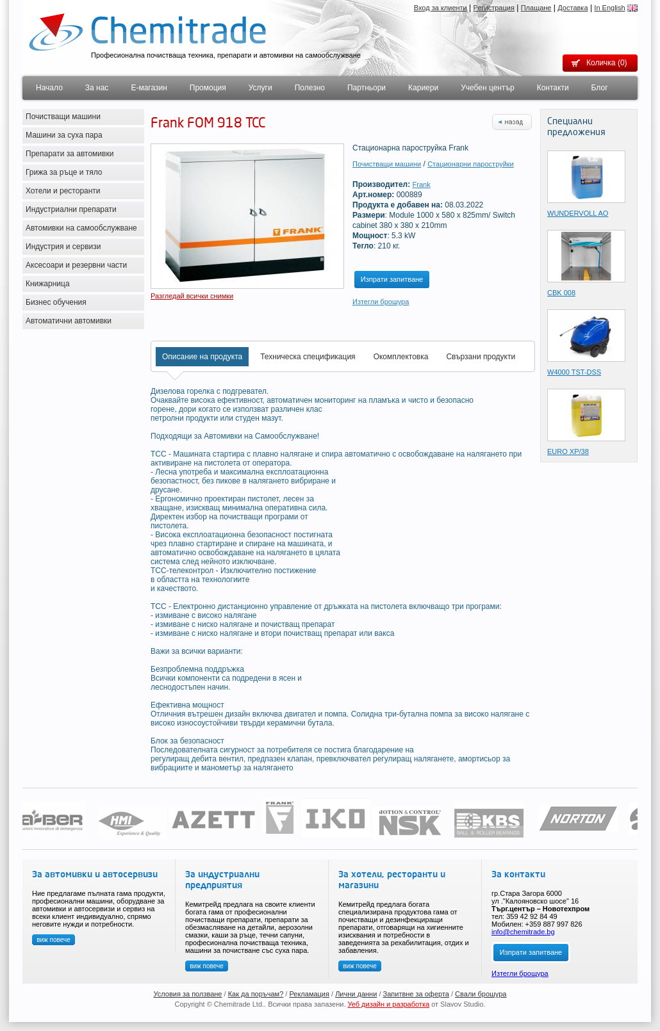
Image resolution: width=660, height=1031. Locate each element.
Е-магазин (149, 87)
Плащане (536, 8)
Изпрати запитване (392, 279)
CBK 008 (561, 292)
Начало (49, 87)
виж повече (53, 939)
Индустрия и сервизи (63, 246)
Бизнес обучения (56, 302)
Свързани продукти (480, 356)
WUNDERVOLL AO (577, 213)
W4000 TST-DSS (574, 372)
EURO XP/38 (568, 451)
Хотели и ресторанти (63, 190)
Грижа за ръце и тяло (64, 172)
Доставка (572, 8)
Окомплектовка (401, 356)
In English (609, 8)
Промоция (208, 87)
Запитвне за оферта (416, 994)
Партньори (366, 87)
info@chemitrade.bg (523, 932)
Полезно (310, 87)
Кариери (423, 87)
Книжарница (48, 283)
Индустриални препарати (71, 209)
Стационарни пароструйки (470, 164)
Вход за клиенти (440, 8)
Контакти (553, 87)
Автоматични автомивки (68, 320)
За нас (97, 87)
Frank (422, 184)
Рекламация (309, 994)
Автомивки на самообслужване (81, 227)
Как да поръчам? (256, 994)
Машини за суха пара (64, 135)
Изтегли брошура (380, 301)
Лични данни (356, 994)
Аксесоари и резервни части (76, 265)
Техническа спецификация (307, 356)
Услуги (260, 87)
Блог (599, 87)
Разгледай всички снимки (192, 296)
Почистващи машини (63, 116)
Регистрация (494, 8)
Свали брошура (480, 994)
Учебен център (488, 87)
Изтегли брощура (520, 973)
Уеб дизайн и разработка (389, 1004)
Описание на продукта (202, 356)
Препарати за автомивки (69, 153)
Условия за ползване (188, 994)
